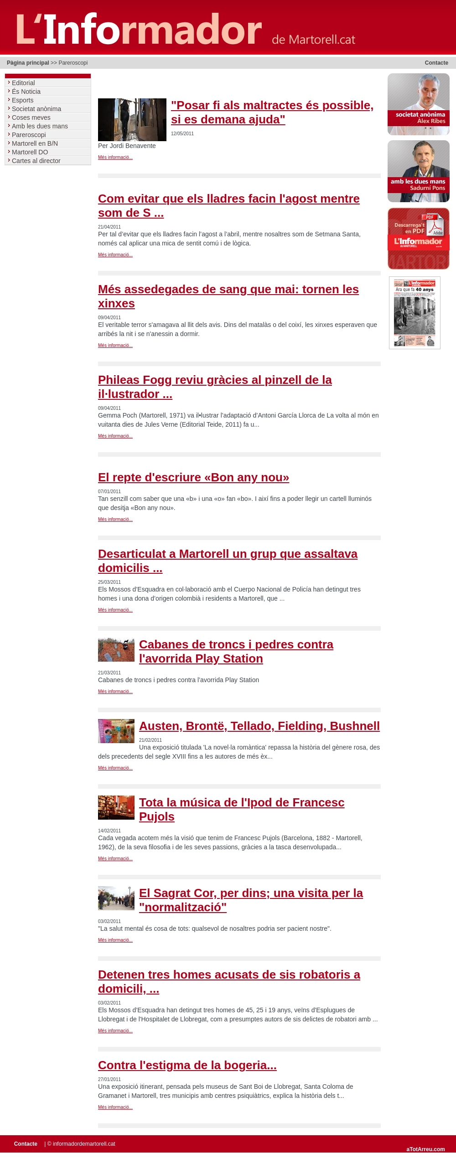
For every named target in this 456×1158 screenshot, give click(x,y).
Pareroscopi (30, 134)
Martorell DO (31, 152)
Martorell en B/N (36, 143)
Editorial (24, 83)
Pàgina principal (28, 63)
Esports (23, 100)
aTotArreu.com (426, 1149)
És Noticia (27, 91)
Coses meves (32, 117)
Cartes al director (37, 160)
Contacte (436, 63)
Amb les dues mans (41, 126)
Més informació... (115, 157)
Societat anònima (37, 108)
